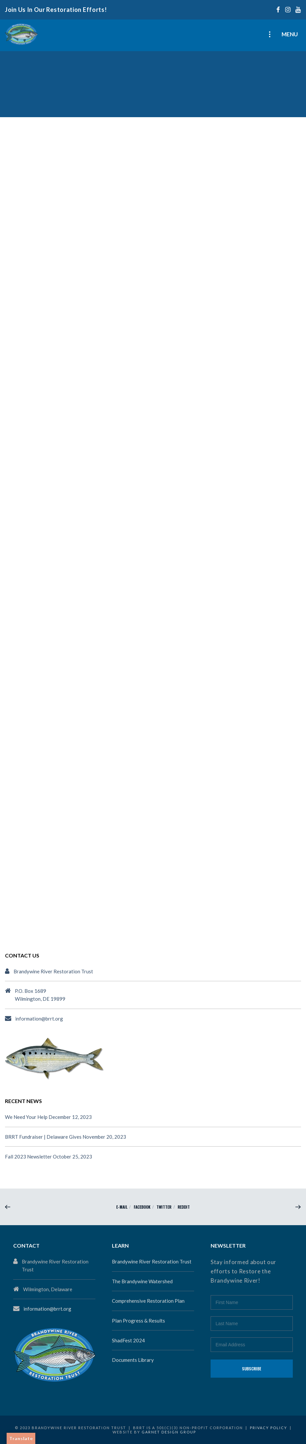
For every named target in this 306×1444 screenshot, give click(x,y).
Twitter (163, 1207)
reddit (184, 1207)
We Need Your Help (26, 1117)
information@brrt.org (39, 1019)
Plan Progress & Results (138, 1321)
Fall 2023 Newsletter (28, 1156)
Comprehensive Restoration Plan (148, 1301)
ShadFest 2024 (128, 1340)
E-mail (121, 1207)
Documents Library (133, 1360)
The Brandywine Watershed (142, 1281)
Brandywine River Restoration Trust (151, 1261)
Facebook (142, 1207)
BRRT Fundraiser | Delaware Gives (43, 1137)
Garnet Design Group (169, 1432)
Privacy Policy (268, 1428)
